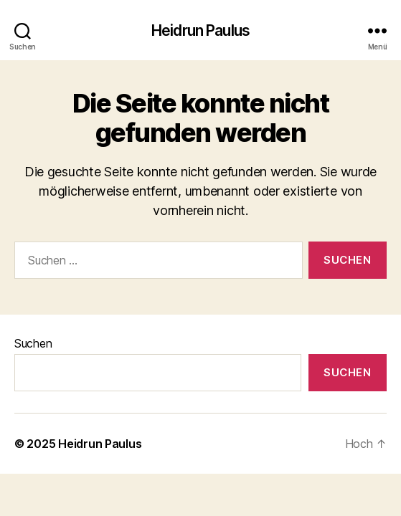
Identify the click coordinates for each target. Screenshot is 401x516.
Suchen (33, 343)
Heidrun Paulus (200, 30)
